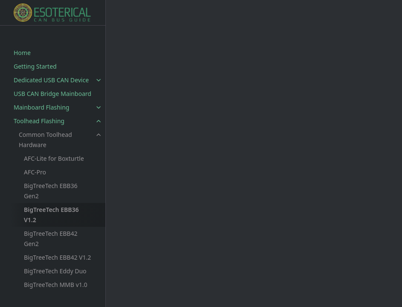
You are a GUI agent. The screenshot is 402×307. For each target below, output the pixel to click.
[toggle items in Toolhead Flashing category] (98, 121)
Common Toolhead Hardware (45, 139)
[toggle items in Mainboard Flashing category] (98, 107)
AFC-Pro (35, 172)
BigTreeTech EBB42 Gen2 (50, 238)
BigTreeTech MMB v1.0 (55, 285)
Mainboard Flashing (41, 107)
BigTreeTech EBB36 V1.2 (51, 215)
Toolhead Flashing (39, 121)
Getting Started (35, 66)
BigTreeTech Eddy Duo (55, 271)
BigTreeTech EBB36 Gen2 (50, 191)
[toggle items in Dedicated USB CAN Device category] (98, 80)
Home (22, 53)
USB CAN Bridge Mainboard (52, 94)
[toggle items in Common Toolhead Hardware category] (98, 135)
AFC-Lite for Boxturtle (54, 158)
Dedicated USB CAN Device (51, 80)
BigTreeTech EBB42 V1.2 (57, 257)
